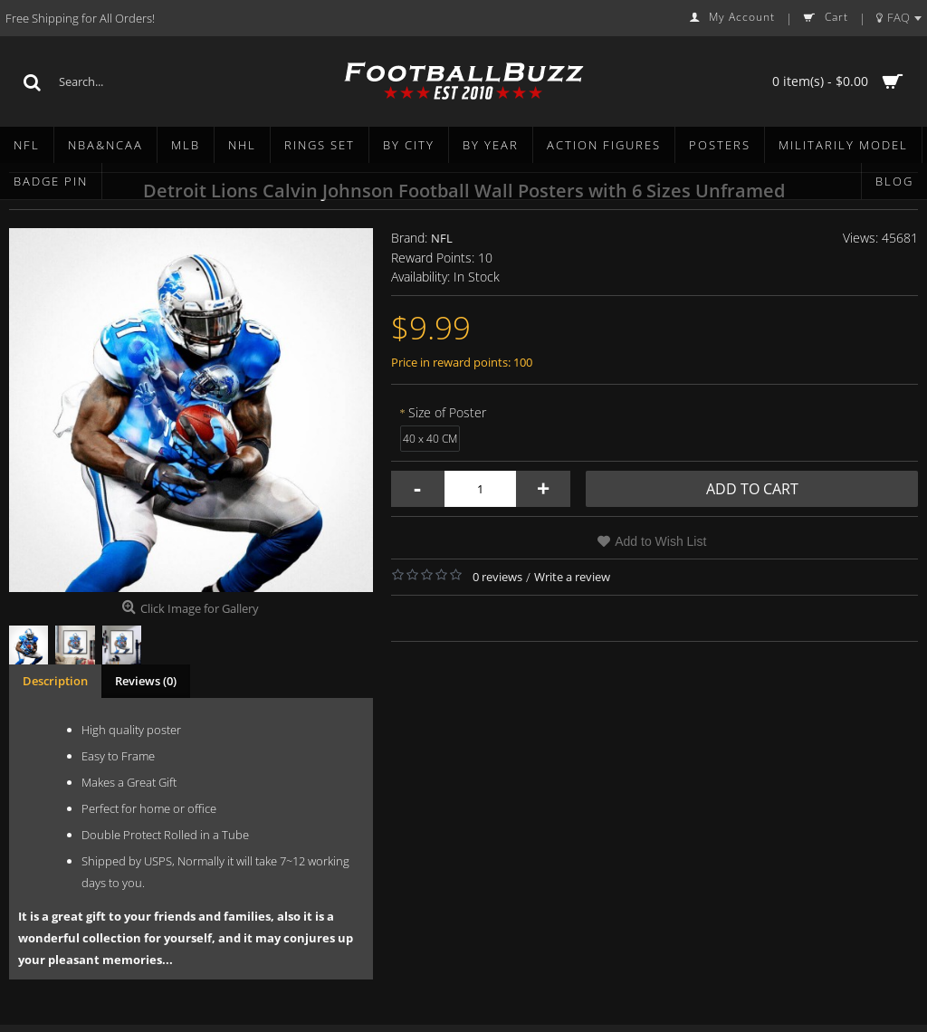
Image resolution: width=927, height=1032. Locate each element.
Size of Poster (447, 412)
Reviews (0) (146, 681)
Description (55, 681)
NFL (442, 238)
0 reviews (497, 577)
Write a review (572, 577)
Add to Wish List (660, 541)
